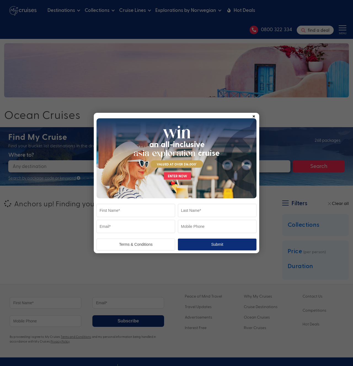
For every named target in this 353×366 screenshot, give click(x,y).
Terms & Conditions (136, 244)
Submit (217, 244)
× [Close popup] (253, 115)
